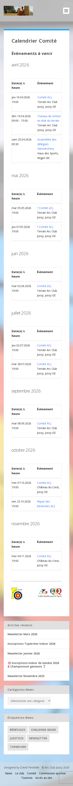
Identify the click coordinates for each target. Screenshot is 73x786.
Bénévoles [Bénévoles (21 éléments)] (17, 730)
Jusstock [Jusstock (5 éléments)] (17, 738)
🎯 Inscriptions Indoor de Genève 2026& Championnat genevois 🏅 (33, 664)
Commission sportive (52, 773)
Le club (19, 773)
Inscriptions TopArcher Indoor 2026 (31, 643)
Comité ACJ (44, 97)
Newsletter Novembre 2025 (26, 676)
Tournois (27, 778)
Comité (31, 773)
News (8, 773)
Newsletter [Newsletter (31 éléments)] (38, 738)
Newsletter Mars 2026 (22, 634)
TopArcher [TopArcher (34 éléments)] (18, 747)
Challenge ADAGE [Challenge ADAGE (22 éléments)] (43, 730)
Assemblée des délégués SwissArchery (46, 144)
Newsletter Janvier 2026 (24, 653)
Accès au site (43, 778)
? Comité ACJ (45, 208)
